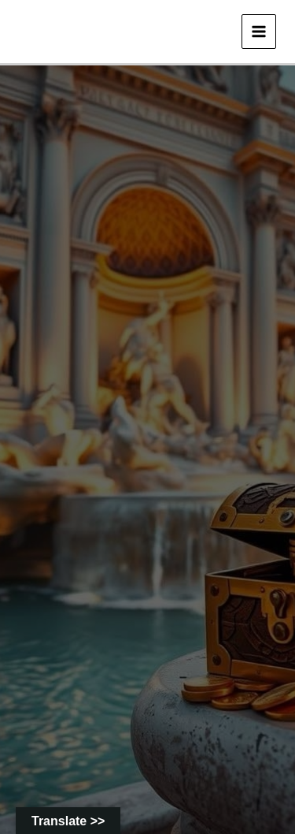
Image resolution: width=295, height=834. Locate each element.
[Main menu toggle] (259, 31)
